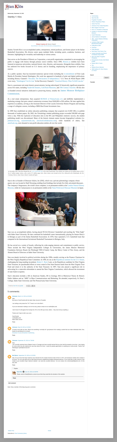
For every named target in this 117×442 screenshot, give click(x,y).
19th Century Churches (68, 88)
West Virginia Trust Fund (98, 27)
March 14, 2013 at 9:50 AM (25, 296)
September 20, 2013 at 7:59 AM (26, 340)
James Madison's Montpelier (99, 37)
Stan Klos (19, 371)
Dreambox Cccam (16, 333)
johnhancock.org (13, 121)
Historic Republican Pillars (98, 22)
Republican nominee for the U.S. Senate (70, 260)
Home (49, 430)
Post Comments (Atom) (21, 433)
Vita (93, 65)
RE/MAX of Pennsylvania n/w (51, 99)
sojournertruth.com (27, 121)
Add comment (12, 383)
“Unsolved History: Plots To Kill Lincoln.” (69, 81)
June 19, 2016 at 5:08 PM (31, 371)
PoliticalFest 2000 (96, 45)
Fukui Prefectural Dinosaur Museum (64, 188)
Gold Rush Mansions (48, 88)
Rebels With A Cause (97, 63)
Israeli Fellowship (96, 35)
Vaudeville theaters (33, 88)
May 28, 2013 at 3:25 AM (24, 327)
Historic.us (66, 62)
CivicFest (94, 47)
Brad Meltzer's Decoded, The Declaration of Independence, (46, 46)
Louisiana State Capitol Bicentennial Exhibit (97, 42)
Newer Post (11, 430)
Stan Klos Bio (95, 18)
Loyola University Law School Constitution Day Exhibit (99, 54)
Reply (13, 322)
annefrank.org (12, 123)
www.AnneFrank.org (37, 171)
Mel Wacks (15, 355)
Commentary (95, 16)
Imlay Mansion (95, 49)
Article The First (96, 24)
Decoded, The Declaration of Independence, (44, 79)
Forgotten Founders (97, 20)
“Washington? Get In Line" (25, 81)
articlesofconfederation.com (46, 121)
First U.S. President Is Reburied (100, 29)
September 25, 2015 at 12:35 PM (27, 355)
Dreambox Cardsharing (28, 333)
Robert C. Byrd (42, 262)
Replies (16, 368)
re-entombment (69, 74)
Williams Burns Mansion (98, 67)
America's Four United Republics (100, 25)
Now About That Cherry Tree (99, 51)
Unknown (14, 296)
